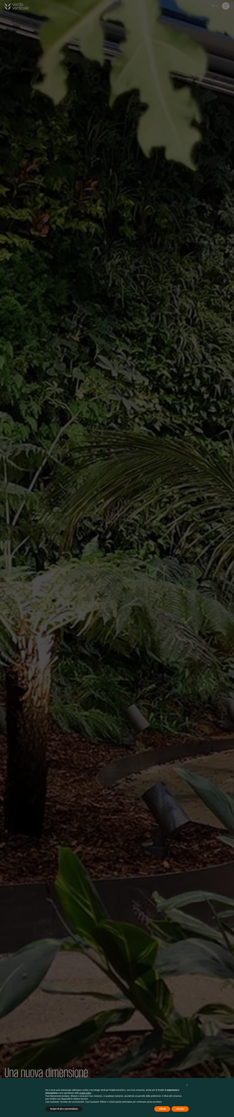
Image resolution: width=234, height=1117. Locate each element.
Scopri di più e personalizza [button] (64, 1109)
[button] (187, 1085)
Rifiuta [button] (162, 1109)
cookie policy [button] (85, 1093)
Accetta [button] (180, 1109)
